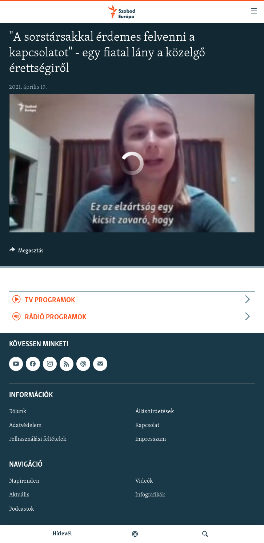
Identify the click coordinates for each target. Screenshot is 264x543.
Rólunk (17, 412)
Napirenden (24, 481)
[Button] (26, 252)
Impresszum (150, 439)
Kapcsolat (147, 425)
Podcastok (21, 509)
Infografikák (150, 495)
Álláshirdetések (154, 412)
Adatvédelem (25, 425)
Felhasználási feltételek (37, 439)
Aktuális (19, 495)
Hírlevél (62, 534)
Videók (144, 481)
